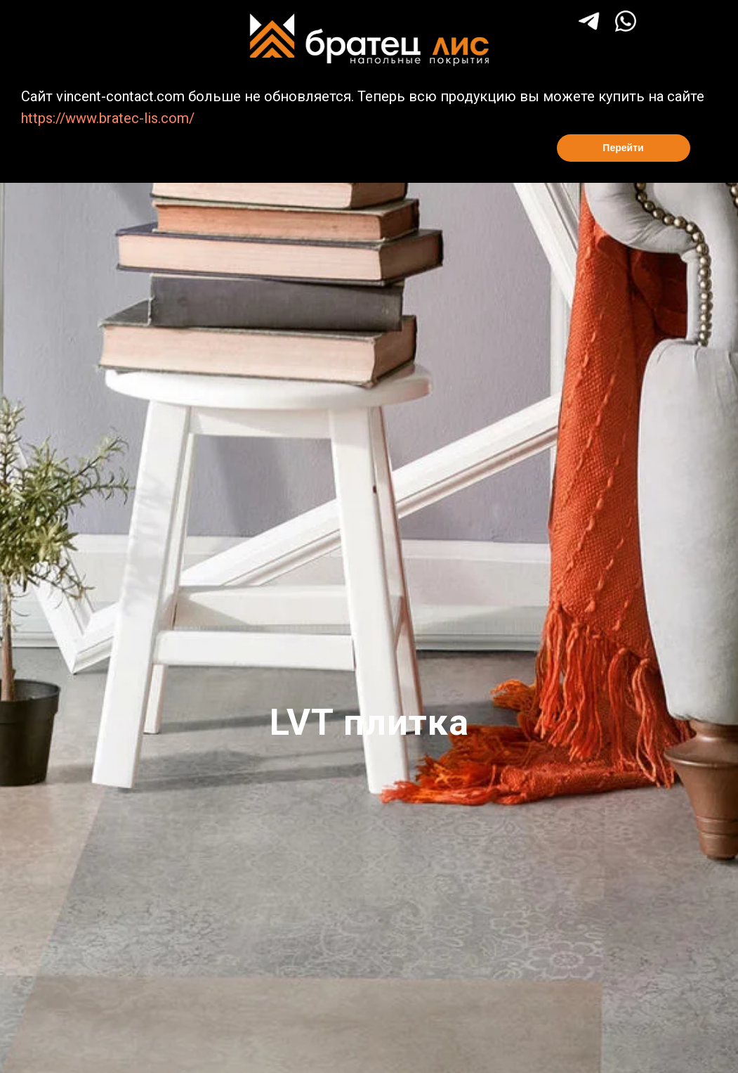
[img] (625, 21)
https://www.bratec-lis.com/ (108, 118)
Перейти (622, 147)
